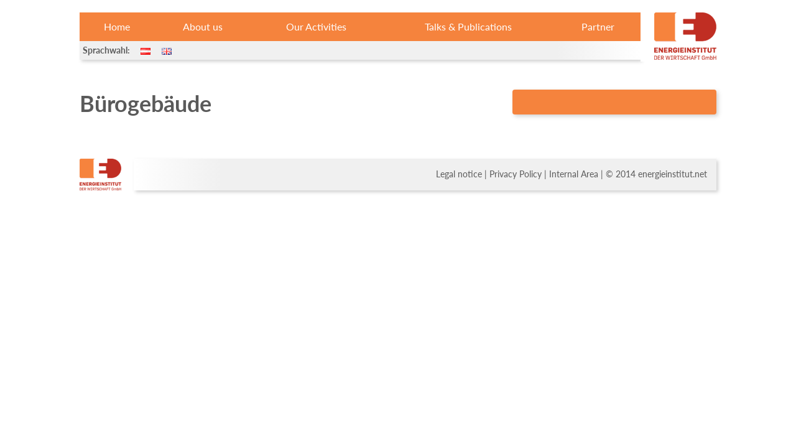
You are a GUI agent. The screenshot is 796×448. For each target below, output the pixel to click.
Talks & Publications (468, 26)
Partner (597, 26)
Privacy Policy (515, 174)
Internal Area (573, 174)
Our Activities (316, 26)
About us (203, 26)
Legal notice (459, 174)
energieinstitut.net (672, 174)
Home (117, 26)
